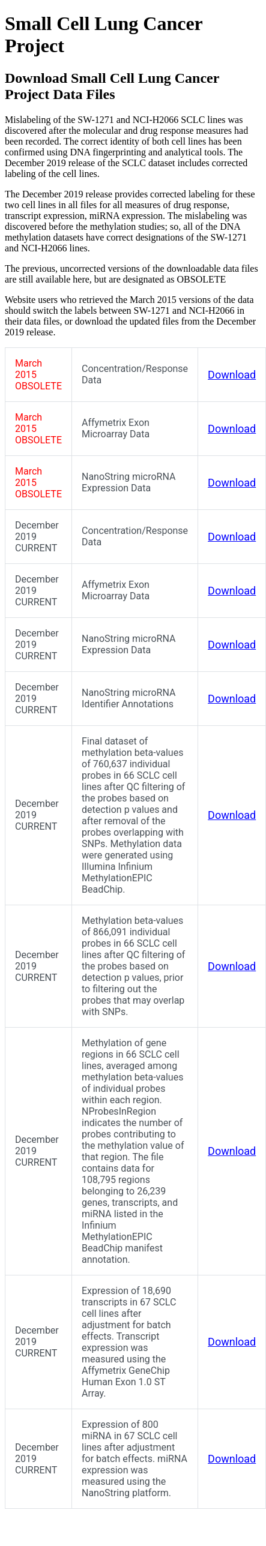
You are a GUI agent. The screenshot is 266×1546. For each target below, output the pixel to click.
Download (232, 374)
